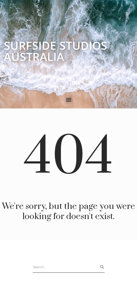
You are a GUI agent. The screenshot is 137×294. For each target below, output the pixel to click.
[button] (68, 99)
